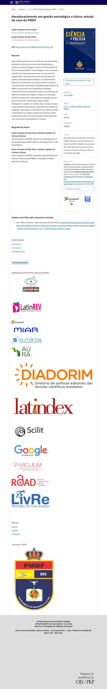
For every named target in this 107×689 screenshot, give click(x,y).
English (15, 527)
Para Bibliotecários (18, 251)
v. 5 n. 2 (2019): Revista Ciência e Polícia (42, 9)
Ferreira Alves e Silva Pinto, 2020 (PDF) (78, 82)
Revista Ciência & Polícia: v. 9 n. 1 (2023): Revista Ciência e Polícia (44, 228)
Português (16, 534)
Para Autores (16, 248)
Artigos (67, 126)
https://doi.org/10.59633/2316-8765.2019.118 (34, 47)
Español (15, 530)
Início (13, 9)
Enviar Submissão (20, 262)
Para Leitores (16, 244)
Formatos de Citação (72, 189)
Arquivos (22, 9)
